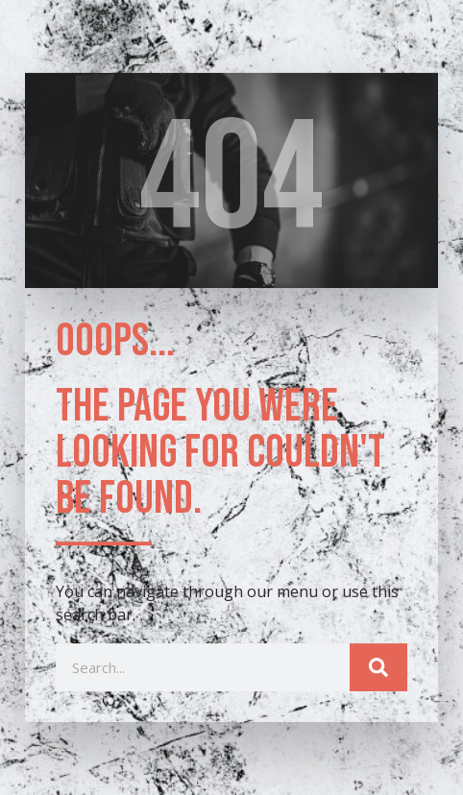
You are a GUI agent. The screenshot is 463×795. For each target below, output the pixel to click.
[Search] (378, 670)
